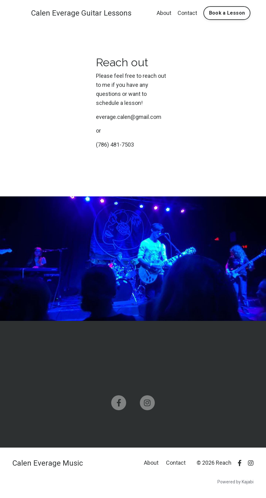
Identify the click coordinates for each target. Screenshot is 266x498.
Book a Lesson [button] (227, 13)
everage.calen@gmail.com (128, 117)
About (164, 13)
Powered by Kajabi (235, 481)
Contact (187, 13)
